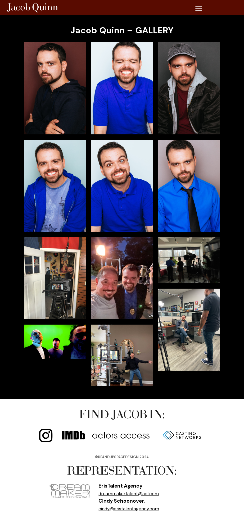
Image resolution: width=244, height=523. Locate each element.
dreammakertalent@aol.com (128, 494)
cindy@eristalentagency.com (128, 509)
